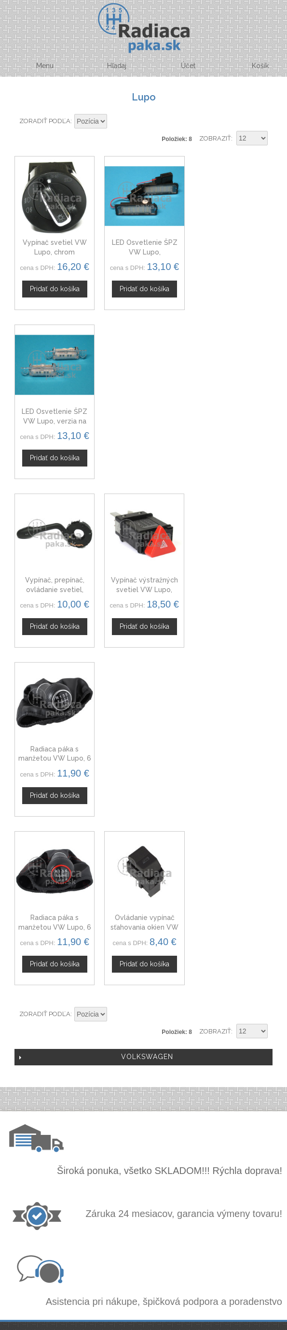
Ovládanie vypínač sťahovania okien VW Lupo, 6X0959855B (143, 587)
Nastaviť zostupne (116, 121)
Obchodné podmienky (151, 1126)
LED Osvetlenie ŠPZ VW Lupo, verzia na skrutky (232, 251)
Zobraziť (215, 138)
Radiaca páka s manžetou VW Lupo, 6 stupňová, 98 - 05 (232, 419)
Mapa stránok (151, 1160)
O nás (143, 1021)
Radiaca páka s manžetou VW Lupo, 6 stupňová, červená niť (54, 587)
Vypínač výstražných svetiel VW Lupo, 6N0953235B (143, 419)
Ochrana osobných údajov (151, 1138)
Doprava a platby (151, 1149)
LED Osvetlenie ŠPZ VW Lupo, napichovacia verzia (143, 251)
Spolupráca (143, 1055)
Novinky (142, 1066)
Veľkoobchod (143, 1043)
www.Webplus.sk (170, 1323)
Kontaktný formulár (143, 1032)
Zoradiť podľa (44, 121)
